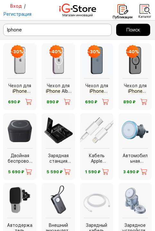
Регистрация (17, 14)
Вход (16, 6)
